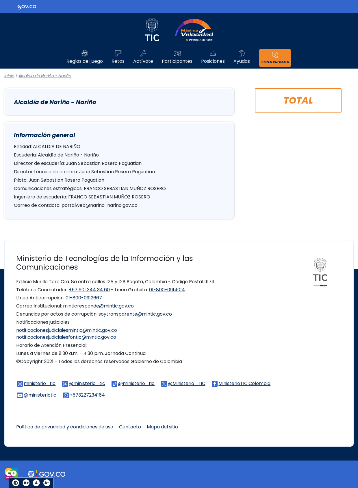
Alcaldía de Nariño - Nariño (44, 76)
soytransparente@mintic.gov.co (135, 314)
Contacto (130, 426)
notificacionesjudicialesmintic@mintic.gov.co (66, 330)
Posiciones (213, 61)
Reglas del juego (84, 61)
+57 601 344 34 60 (89, 289)
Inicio (9, 76)
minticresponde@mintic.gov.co (98, 306)
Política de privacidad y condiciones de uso (64, 426)
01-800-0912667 (84, 297)
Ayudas (241, 61)
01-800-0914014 (167, 289)
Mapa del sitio (162, 426)
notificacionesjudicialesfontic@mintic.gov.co (66, 337)
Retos (118, 61)
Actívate (143, 61)
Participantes (177, 61)
